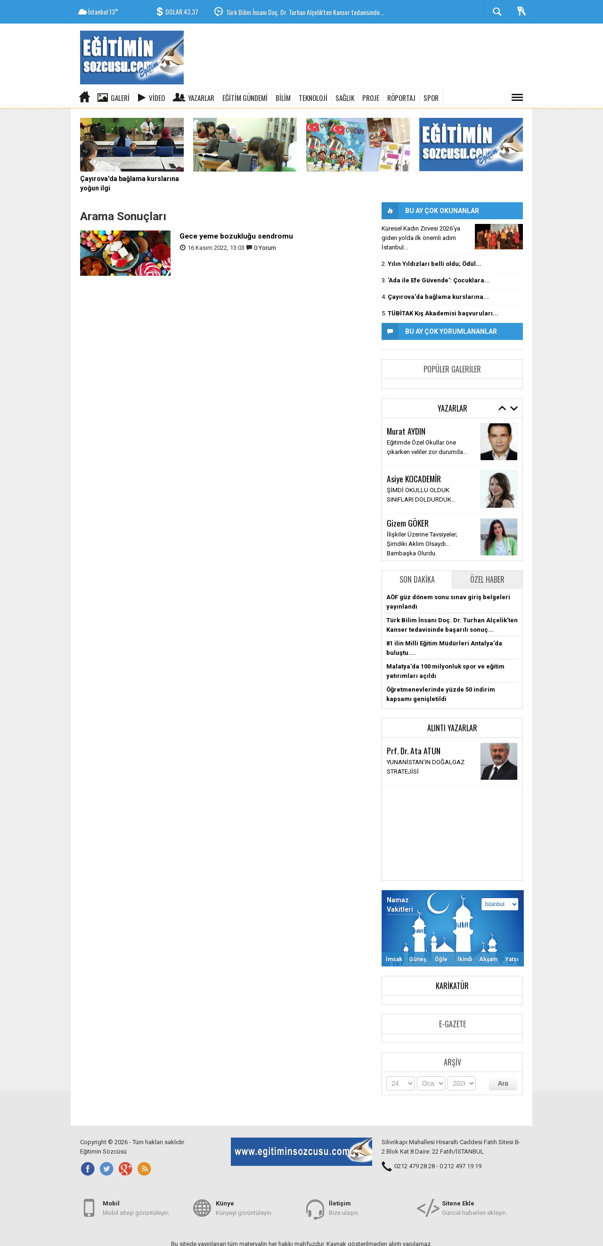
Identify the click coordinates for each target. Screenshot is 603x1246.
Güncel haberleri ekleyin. (474, 1207)
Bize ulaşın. (344, 1207)
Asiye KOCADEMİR (414, 478)
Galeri (120, 97)
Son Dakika (417, 579)
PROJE (370, 97)
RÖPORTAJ (401, 97)
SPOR (431, 97)
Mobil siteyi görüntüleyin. (136, 1207)
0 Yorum (265, 247)
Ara (503, 1083)
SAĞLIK (344, 97)
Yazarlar (201, 97)
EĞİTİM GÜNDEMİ (245, 97)
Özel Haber (487, 579)
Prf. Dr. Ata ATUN (413, 750)
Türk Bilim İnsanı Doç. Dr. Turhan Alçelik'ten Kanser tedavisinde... (305, 12)
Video (157, 97)
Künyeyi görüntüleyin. (244, 1207)
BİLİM (283, 97)
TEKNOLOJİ (313, 97)
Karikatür (452, 985)
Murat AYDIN (406, 431)
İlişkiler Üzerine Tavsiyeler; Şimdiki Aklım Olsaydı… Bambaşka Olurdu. (422, 543)
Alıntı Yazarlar (452, 727)
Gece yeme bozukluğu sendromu (236, 235)
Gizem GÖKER (408, 522)
